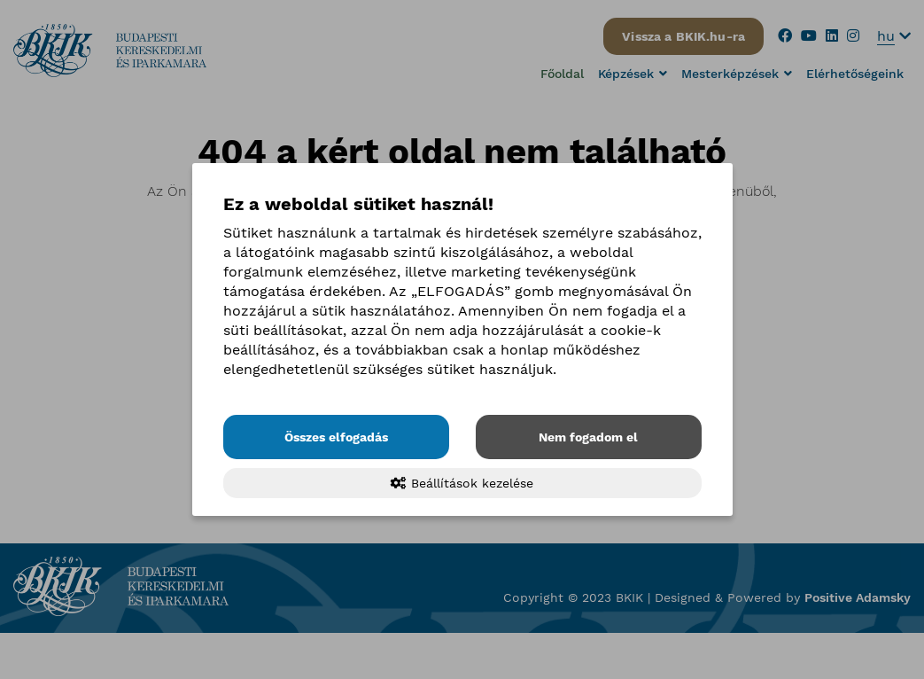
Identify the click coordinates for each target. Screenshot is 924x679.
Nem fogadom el (588, 437)
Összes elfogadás (336, 437)
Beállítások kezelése (462, 483)
